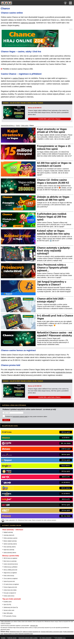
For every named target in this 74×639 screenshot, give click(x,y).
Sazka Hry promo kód (9, 581)
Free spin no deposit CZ (10, 593)
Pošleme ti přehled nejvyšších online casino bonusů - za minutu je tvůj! (29, 409)
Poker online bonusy (9, 575)
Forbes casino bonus (9, 595)
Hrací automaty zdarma (10, 546)
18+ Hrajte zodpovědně (45, 638)
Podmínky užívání (12, 638)
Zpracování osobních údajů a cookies (28, 638)
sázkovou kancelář (28, 23)
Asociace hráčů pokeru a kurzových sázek (51, 631)
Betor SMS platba (8, 613)
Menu (70, 3)
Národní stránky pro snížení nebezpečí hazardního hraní (18, 633)
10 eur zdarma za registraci (11, 578)
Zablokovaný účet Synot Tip (11, 607)
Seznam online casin (9, 610)
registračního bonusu (64, 372)
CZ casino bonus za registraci (11, 584)
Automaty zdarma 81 (9, 535)
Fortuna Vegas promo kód (10, 587)
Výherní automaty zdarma (10, 544)
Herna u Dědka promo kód (10, 569)
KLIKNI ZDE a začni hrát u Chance (49, 119)
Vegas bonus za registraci (10, 572)
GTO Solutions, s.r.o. (60, 638)
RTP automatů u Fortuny (10, 616)
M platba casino (8, 601)
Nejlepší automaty (8, 532)
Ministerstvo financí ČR (16, 631)
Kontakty (3, 638)
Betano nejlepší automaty (10, 541)
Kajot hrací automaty (9, 549)
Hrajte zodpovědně (5, 621)
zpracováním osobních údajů (20, 416)
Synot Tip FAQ (7, 604)
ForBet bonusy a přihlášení (10, 567)
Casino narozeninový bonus (11, 564)
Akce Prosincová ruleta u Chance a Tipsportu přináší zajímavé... (52, 267)
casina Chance (18, 78)
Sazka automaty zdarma (10, 552)
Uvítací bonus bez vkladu (10, 590)
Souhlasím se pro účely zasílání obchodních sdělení (26, 416)
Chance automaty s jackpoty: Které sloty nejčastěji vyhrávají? (53, 250)
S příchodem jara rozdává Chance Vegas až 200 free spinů (51, 216)
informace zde (33, 625)
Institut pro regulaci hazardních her (31, 631)
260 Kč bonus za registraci (10, 558)
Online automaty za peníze (10, 538)
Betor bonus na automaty (10, 561)
